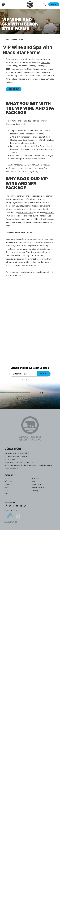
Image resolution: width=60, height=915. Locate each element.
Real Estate (36, 478)
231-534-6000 (10, 459)
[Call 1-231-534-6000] (45, 4)
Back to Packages (13, 40)
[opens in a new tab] (9, 515)
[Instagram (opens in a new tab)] (24, 505)
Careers (8, 484)
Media (7, 487)
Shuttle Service (38, 487)
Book (54, 4)
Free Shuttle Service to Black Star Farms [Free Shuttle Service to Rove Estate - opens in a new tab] (28, 146)
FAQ (6, 494)
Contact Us (9, 478)
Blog (33, 481)
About (7, 490)
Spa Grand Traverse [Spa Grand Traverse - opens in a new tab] (31, 155)
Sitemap (35, 490)
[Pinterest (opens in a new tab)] (9, 505)
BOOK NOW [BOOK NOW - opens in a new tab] (14, 89)
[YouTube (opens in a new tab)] (17, 505)
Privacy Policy (37, 484)
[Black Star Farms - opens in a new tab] (25, 212)
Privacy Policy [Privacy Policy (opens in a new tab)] (32, 380)
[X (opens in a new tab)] (13, 505)
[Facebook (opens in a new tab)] (6, 505)
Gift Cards (8, 481)
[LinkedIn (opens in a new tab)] (20, 505)
